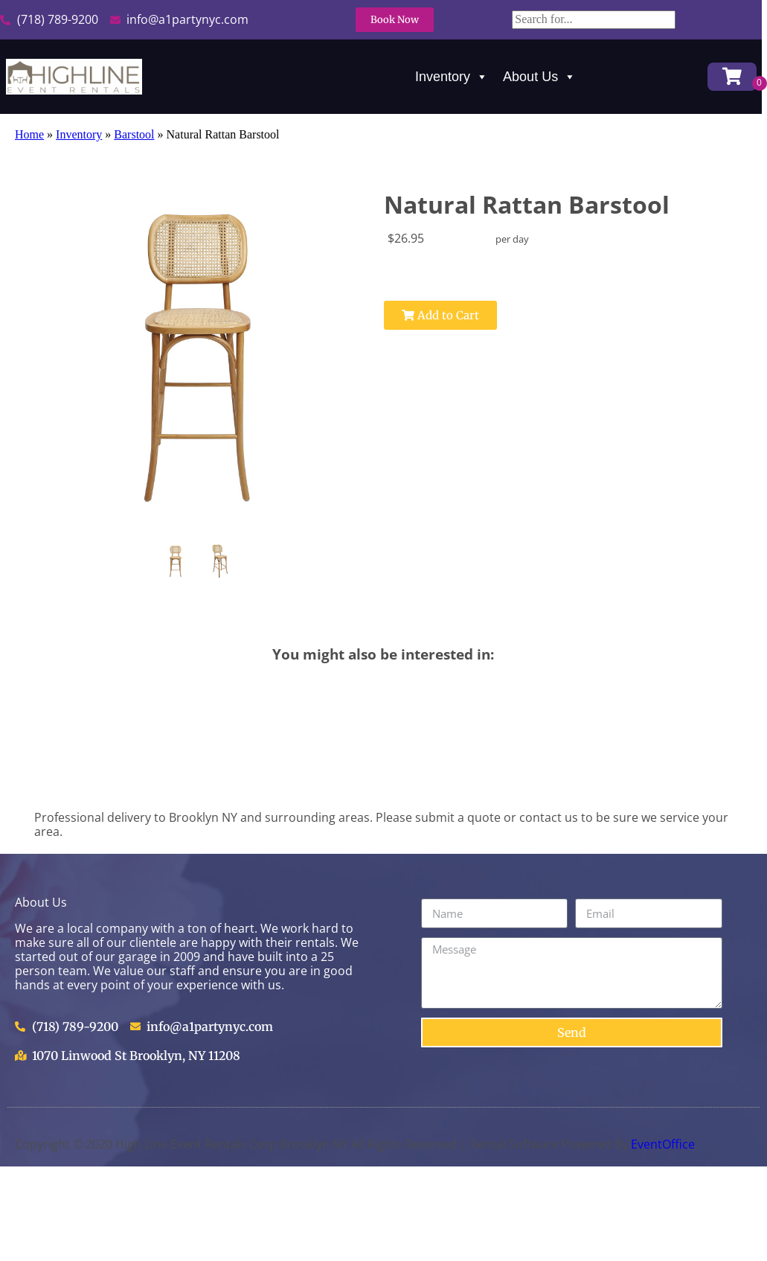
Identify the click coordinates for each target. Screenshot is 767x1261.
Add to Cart (440, 315)
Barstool (134, 134)
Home (29, 134)
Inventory (451, 76)
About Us (539, 76)
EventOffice (663, 1144)
